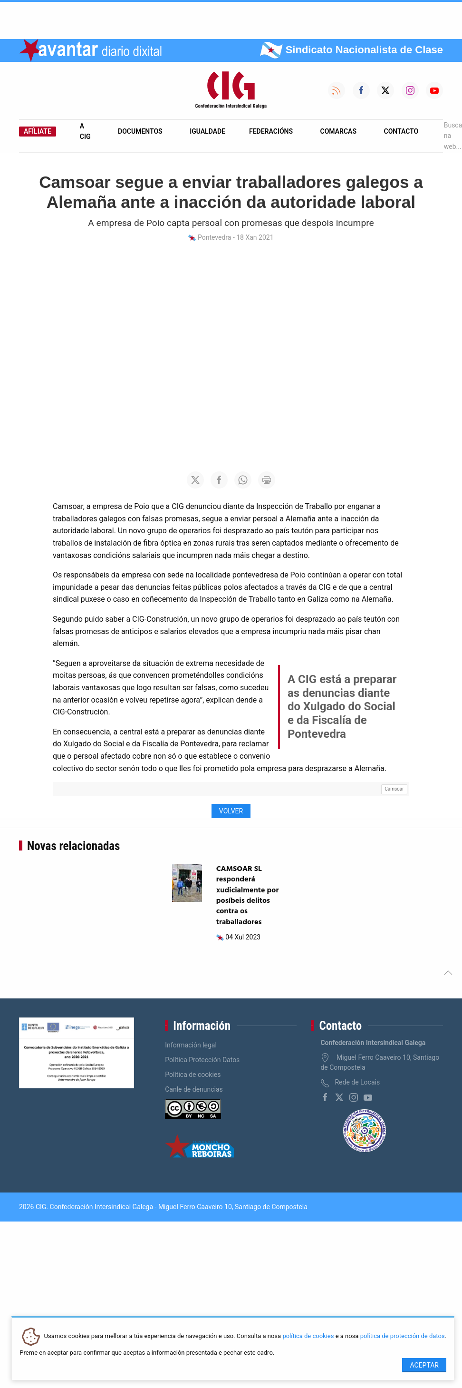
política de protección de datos (402, 1336)
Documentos (140, 131)
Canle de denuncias (194, 1089)
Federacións (271, 131)
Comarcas (338, 131)
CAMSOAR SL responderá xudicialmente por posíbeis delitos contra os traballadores (247, 896)
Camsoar (394, 789)
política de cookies (308, 1336)
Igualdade (207, 131)
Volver (231, 811)
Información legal (191, 1045)
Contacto (401, 131)
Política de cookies (193, 1074)
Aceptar (424, 1365)
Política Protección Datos (202, 1060)
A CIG (85, 131)
